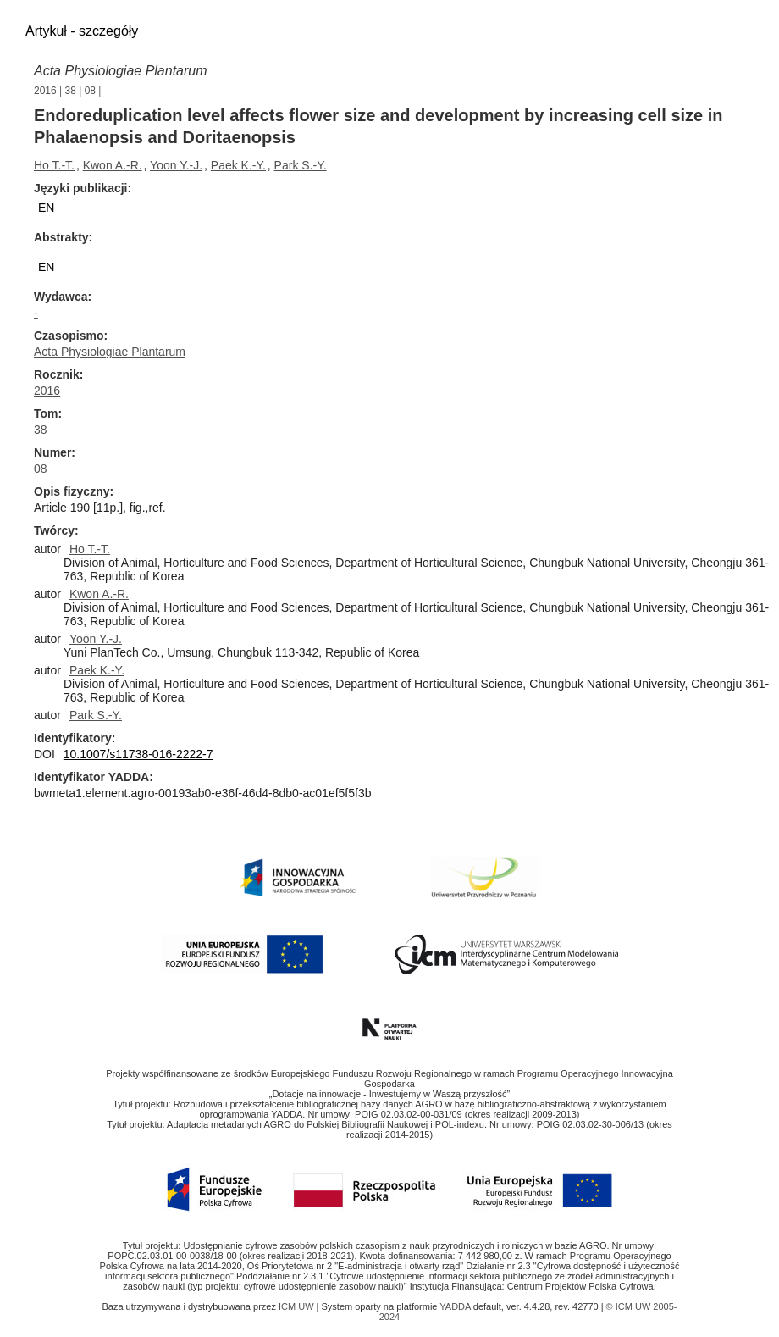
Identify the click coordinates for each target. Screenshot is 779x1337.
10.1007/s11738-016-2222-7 (138, 754)
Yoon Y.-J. (176, 165)
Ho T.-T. (54, 165)
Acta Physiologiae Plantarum (120, 71)
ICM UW (298, 1306)
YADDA (456, 1306)
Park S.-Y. (300, 165)
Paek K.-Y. (238, 165)
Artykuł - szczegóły (81, 31)
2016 (45, 91)
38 (70, 91)
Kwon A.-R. (112, 165)
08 (90, 91)
